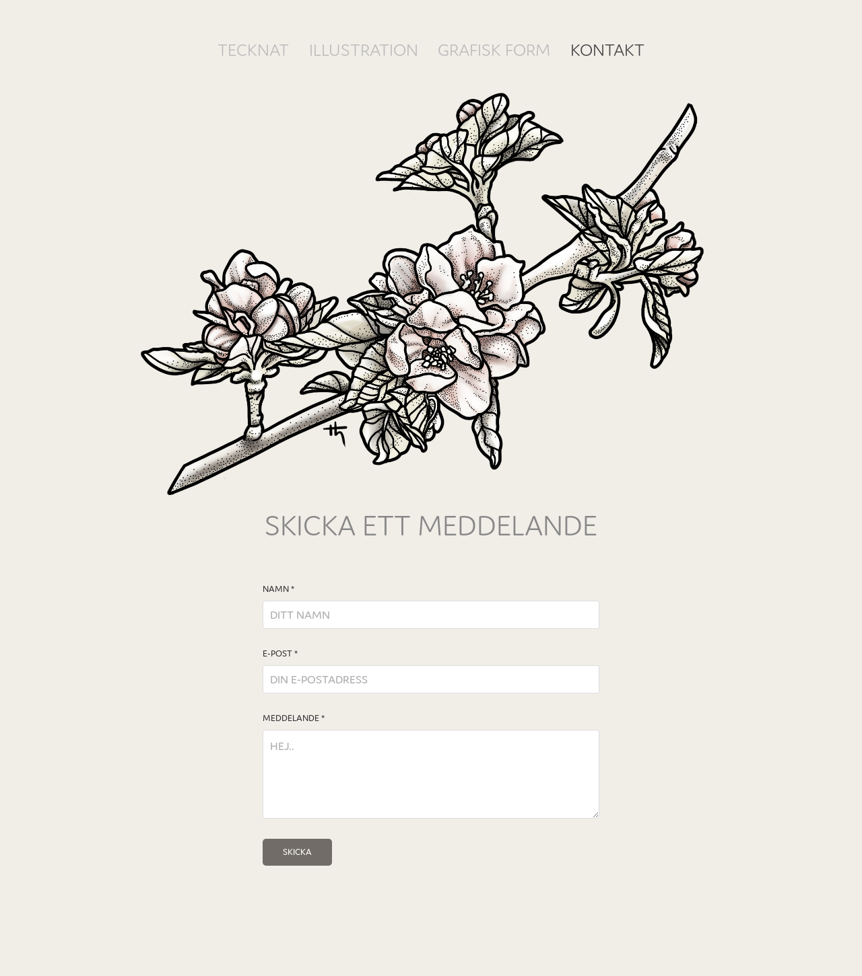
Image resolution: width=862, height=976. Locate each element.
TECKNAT (253, 50)
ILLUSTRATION (363, 50)
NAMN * (278, 589)
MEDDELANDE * (294, 718)
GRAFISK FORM (494, 50)
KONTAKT (607, 50)
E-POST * (280, 654)
